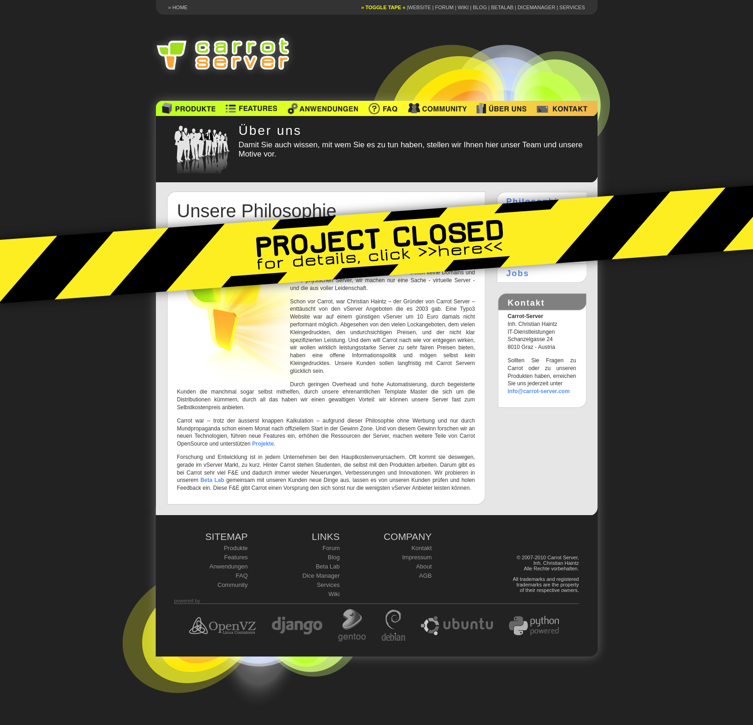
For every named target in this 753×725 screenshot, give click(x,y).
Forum (444, 7)
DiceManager (536, 7)
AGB (425, 575)
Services (572, 7)
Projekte (263, 444)
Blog (480, 7)
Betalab (502, 7)
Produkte (235, 548)
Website (419, 7)
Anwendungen (228, 566)
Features (235, 557)
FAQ (241, 575)
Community (233, 584)
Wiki (463, 7)
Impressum (416, 557)
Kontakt (421, 548)
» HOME (178, 7)
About (424, 566)
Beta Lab (212, 480)
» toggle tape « (383, 7)
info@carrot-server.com (539, 391)
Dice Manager (321, 575)
